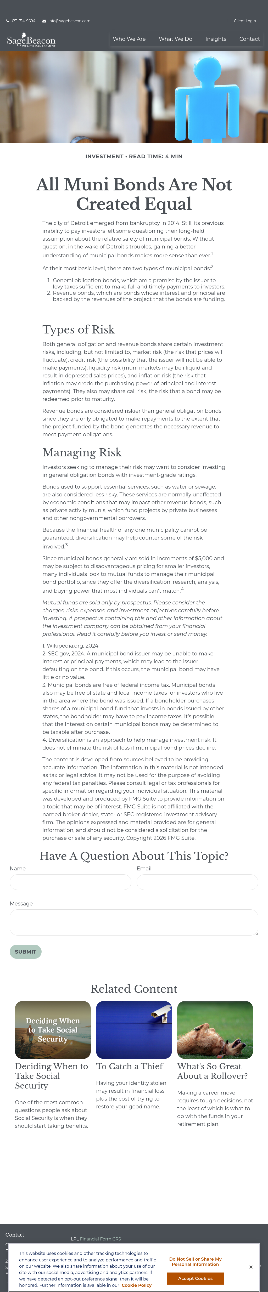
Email (144, 853)
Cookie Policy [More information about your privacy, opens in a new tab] (137, 1285)
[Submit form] (26, 936)
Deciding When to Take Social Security (51, 1060)
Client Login (245, 5)
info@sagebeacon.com (66, 5)
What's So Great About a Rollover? (212, 1055)
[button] (129, 23)
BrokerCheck (218, 1233)
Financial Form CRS (100, 1223)
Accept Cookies (195, 1278)
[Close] (251, 1267)
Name (18, 853)
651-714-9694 (20, 5)
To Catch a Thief (129, 1051)
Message (21, 888)
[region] (134, 1267)
